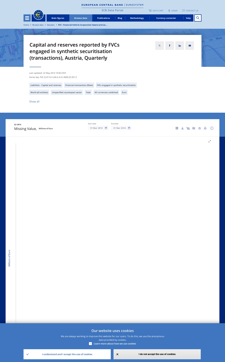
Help (188, 18)
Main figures (58, 18)
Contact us (192, 10)
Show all (34, 101)
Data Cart (158, 10)
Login (174, 10)
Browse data (80, 18)
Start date (92, 124)
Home (26, 25)
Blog (120, 18)
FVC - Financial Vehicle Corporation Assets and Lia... (82, 25)
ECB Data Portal (112, 10)
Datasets (51, 25)
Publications (103, 18)
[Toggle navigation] (27, 18)
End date (115, 124)
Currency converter (166, 18)
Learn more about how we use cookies (115, 343)
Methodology (137, 18)
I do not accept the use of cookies (157, 354)
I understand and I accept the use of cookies (67, 354)
